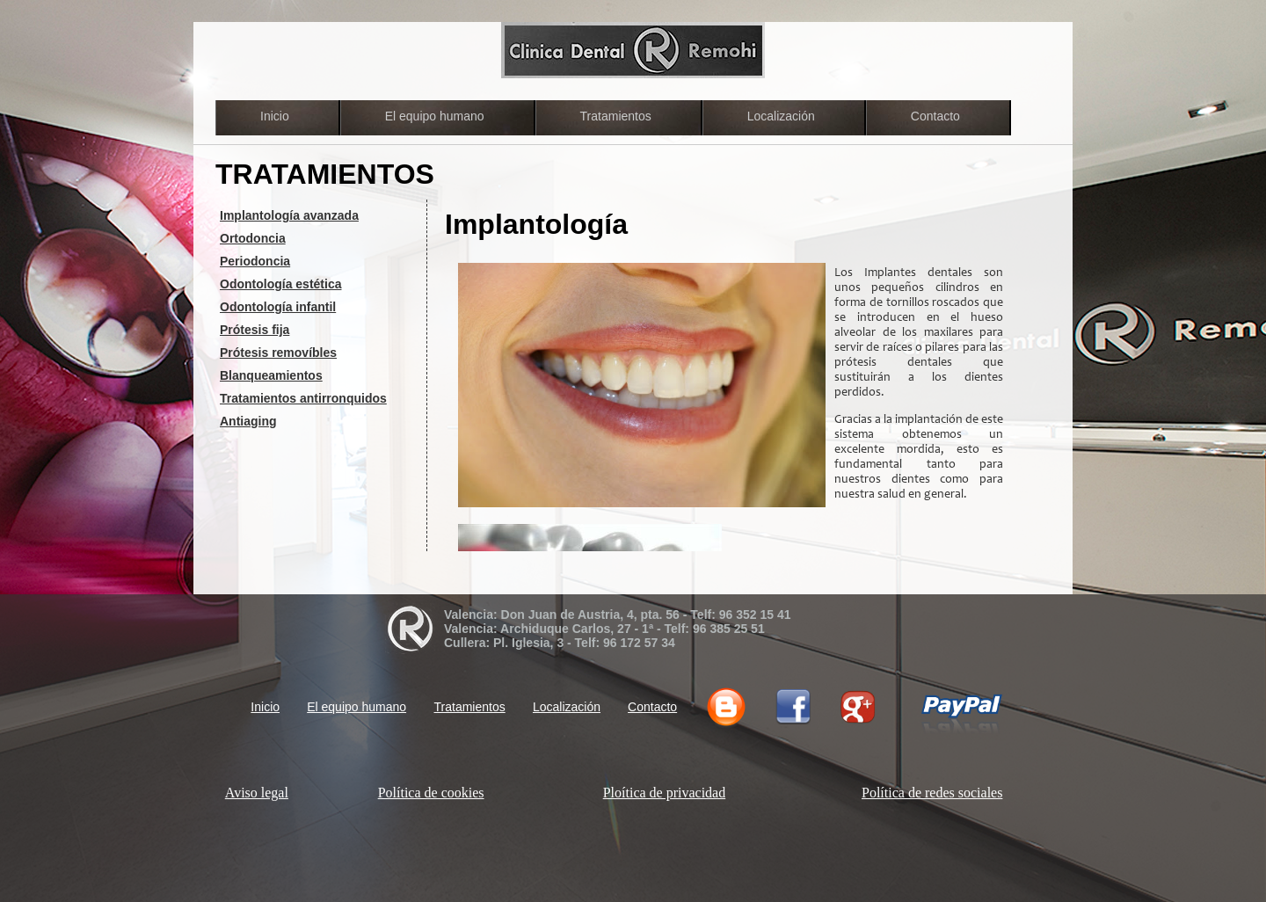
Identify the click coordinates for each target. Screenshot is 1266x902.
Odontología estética (280, 284)
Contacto (935, 116)
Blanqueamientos (271, 375)
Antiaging (248, 421)
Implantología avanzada (289, 215)
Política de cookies (431, 792)
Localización (781, 116)
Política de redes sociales (932, 792)
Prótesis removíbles (278, 353)
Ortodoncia (253, 238)
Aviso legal (256, 792)
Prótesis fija (254, 330)
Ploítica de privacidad (664, 792)
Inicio (274, 116)
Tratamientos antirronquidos (303, 398)
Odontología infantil (278, 307)
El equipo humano (434, 116)
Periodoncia (255, 261)
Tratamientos (615, 116)
